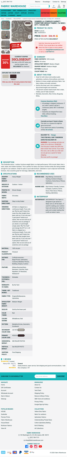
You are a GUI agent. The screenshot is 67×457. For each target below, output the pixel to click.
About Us (37, 385)
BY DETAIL (31, 13)
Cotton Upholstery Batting (43, 423)
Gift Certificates (6, 387)
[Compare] (53, 6)
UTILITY (17, 13)
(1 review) (11, 361)
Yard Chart (38, 390)
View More (44, 116)
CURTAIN (4, 13)
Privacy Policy (39, 401)
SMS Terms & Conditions (42, 399)
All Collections (39, 428)
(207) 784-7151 (6, 2)
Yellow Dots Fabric (40, 411)
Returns (38, 2)
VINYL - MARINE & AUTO (20, 10)
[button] (29, 36)
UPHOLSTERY (32, 10)
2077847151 (50, 52)
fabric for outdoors (40, 414)
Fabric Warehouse (6, 420)
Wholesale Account (7, 393)
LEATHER (11, 13)
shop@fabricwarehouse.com (55, 49)
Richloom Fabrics (6, 425)
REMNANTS (53, 13)
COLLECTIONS (62, 13)
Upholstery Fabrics (40, 417)
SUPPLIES (24, 13)
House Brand (5, 423)
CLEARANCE (12, 15)
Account (3, 390)
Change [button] (53, 135)
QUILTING (4, 15)
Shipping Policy (39, 393)
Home (3, 385)
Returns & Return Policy (42, 396)
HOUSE (3, 411)
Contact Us (56, 2)
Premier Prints (5, 417)
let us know (49, 130)
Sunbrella (41, 31)
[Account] (59, 6)
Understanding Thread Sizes (43, 420)
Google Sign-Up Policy (41, 404)
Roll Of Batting (39, 425)
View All (3, 428)
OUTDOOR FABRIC (6, 10)
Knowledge (47, 2)
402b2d (18, 335)
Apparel (19, 15)
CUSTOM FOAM (45, 13)
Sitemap (63, 2)
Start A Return (5, 396)
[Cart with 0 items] (64, 6)
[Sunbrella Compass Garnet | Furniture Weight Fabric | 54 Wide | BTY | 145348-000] (22, 31)
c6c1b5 (18, 330)
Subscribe (60, 376)
